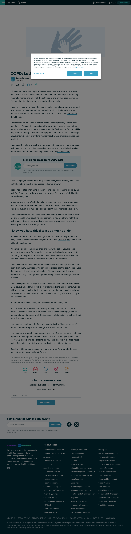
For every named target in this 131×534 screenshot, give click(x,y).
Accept (91, 73)
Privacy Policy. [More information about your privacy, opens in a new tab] (80, 68)
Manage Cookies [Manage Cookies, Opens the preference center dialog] (39, 73)
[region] (66, 66)
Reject (75, 73)
